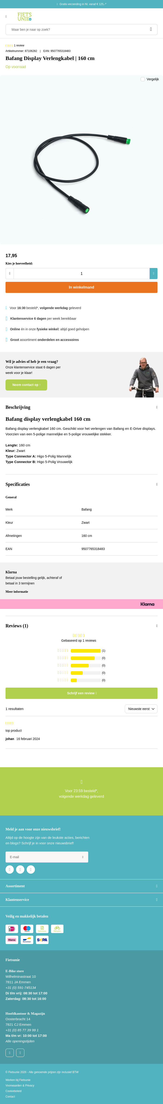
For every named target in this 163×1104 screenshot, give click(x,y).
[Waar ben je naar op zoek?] (81, 29)
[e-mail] (47, 857)
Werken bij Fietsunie (18, 1080)
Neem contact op (25, 385)
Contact (10, 1096)
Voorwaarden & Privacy (20, 1085)
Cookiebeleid (13, 1091)
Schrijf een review (80, 693)
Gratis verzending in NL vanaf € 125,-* (83, 4)
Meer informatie (17, 591)
